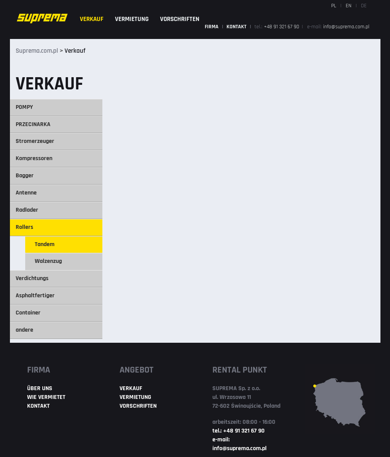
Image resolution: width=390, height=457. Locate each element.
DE (364, 6)
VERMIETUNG (132, 19)
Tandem (45, 244)
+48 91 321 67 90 (282, 27)
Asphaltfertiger (35, 296)
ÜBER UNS (39, 389)
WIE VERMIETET (46, 397)
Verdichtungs (32, 278)
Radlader (27, 210)
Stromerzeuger (35, 141)
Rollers (24, 227)
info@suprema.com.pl (346, 27)
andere (24, 330)
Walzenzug (48, 261)
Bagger (25, 176)
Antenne (26, 193)
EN (348, 6)
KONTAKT (237, 27)
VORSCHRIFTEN (179, 19)
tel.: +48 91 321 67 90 (238, 431)
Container (28, 313)
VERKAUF (92, 19)
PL (333, 6)
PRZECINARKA (33, 125)
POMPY (24, 107)
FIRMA (212, 27)
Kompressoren (34, 159)
